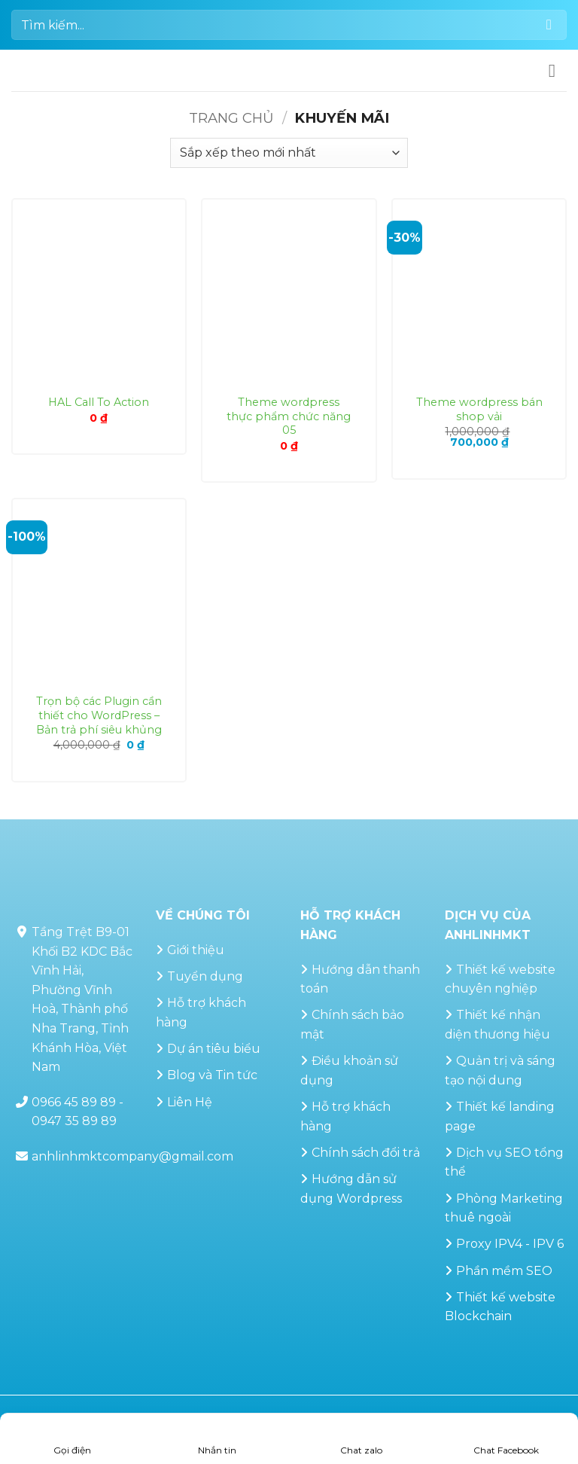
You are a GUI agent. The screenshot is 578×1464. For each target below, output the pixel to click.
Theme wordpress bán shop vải (479, 409)
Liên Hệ (189, 1102)
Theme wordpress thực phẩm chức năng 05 (289, 416)
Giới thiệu (195, 950)
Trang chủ (231, 118)
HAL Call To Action (98, 402)
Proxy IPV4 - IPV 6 (510, 1244)
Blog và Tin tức (212, 1075)
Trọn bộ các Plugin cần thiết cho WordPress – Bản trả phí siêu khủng (99, 715)
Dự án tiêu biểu (213, 1049)
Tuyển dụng (205, 976)
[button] (558, 70)
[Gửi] (549, 24)
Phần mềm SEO (504, 1271)
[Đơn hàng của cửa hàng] (289, 153)
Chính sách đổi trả (366, 1152)
